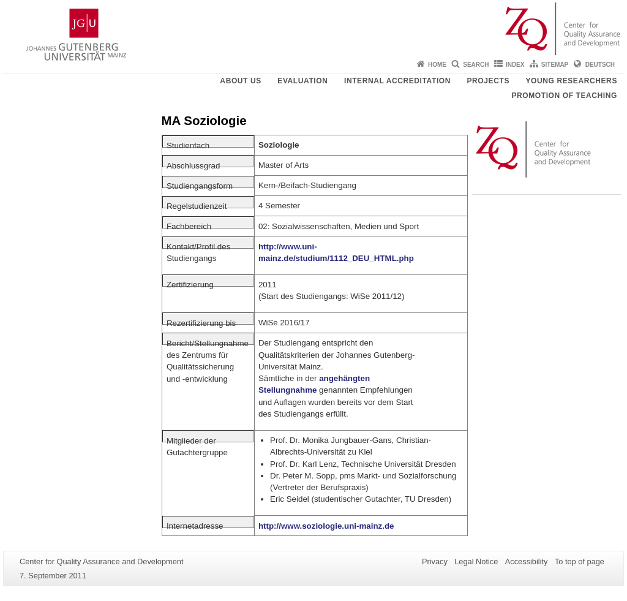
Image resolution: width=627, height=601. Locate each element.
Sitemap (554, 64)
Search (476, 64)
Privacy (435, 561)
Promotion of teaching (564, 95)
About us (240, 81)
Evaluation (302, 81)
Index (515, 64)
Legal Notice (476, 561)
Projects (488, 81)
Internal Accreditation (397, 81)
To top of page (579, 561)
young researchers (571, 81)
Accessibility (526, 561)
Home (437, 64)
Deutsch (600, 64)
